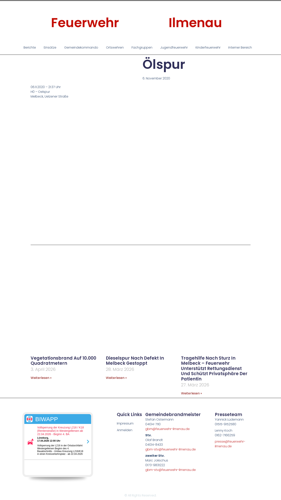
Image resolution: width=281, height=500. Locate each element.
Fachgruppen (142, 47)
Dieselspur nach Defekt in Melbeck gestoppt (135, 360)
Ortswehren (115, 47)
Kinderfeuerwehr (208, 47)
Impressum (125, 423)
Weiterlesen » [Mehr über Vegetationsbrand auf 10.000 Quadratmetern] (41, 378)
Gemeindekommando (81, 47)
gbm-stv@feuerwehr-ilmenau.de (170, 449)
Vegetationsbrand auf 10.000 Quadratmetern (63, 360)
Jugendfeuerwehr (174, 47)
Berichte (30, 47)
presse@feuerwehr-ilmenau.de (230, 443)
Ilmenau (195, 23)
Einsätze (50, 47)
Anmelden (124, 430)
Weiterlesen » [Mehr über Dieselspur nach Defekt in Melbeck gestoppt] (116, 378)
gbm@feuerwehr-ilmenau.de (167, 429)
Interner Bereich (240, 47)
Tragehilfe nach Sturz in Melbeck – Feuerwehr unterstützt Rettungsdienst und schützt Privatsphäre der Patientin (214, 368)
